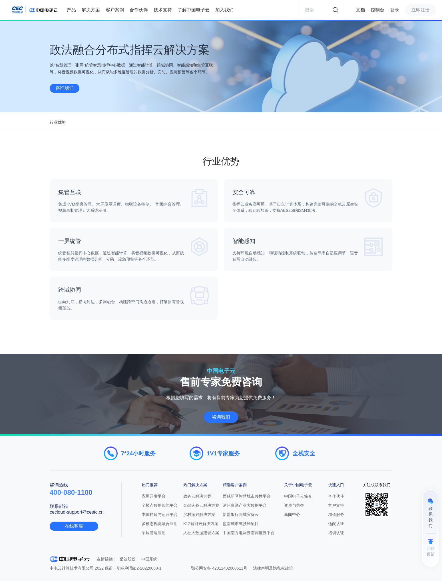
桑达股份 (128, 559)
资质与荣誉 (294, 505)
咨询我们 (64, 88)
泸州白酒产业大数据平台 (245, 505)
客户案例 (115, 9)
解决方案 (91, 9)
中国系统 (149, 559)
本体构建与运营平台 (160, 514)
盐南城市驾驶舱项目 (241, 523)
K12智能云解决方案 (200, 523)
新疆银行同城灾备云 (241, 514)
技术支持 (163, 9)
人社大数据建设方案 (201, 532)
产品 (71, 9)
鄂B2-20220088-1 (146, 568)
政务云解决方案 (197, 496)
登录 (394, 9)
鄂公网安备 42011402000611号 (219, 568)
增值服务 (336, 514)
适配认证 (336, 523)
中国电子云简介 (298, 496)
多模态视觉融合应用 (160, 523)
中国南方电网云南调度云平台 (249, 532)
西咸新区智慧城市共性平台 (247, 496)
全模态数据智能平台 (160, 505)
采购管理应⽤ (154, 532)
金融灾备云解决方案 (201, 505)
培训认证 (336, 532)
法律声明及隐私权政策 (273, 568)
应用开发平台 (154, 496)
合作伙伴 (139, 9)
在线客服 (74, 526)
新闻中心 (292, 514)
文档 (360, 9)
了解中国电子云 (194, 9)
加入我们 (224, 9)
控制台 (377, 9)
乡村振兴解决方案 (199, 514)
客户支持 (336, 505)
